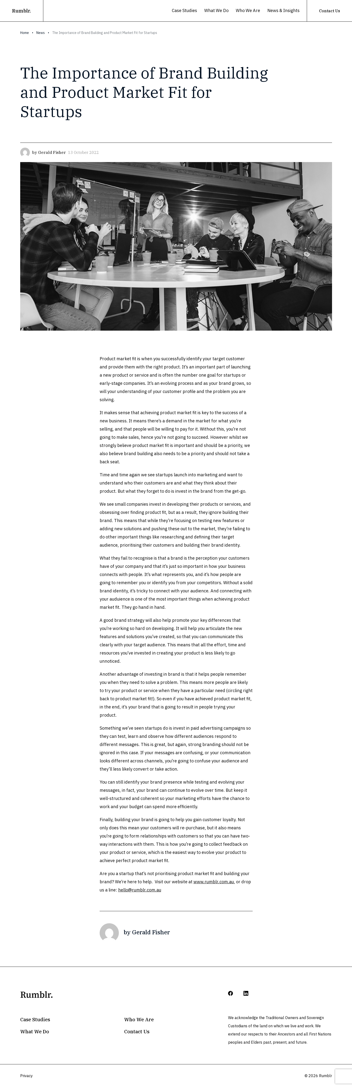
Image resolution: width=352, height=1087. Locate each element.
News (40, 33)
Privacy (26, 1075)
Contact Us (329, 10)
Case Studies (184, 10)
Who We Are (248, 10)
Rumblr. (21, 10)
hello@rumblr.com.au (139, 890)
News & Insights (283, 10)
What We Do (216, 10)
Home (24, 33)
